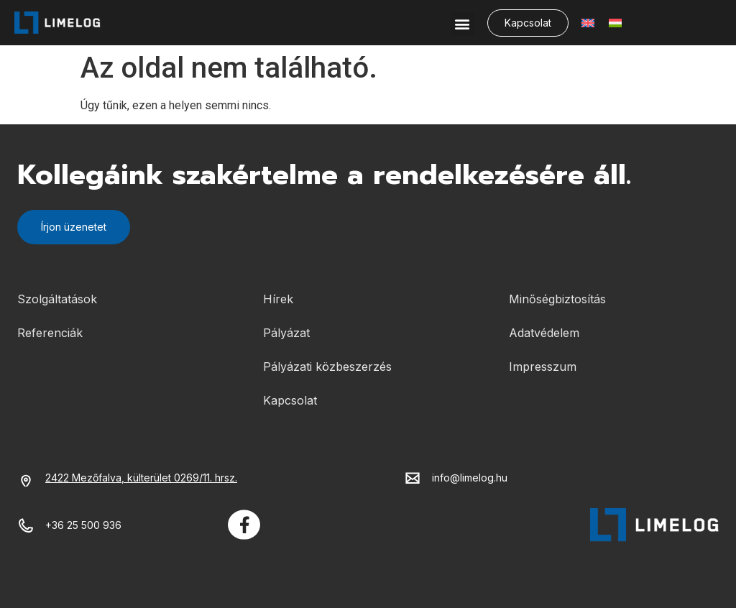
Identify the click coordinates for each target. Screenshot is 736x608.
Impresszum (542, 366)
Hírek (278, 299)
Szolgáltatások (57, 299)
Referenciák (50, 333)
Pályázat (286, 333)
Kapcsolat (290, 400)
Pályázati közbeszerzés (327, 366)
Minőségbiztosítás (557, 299)
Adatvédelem (544, 333)
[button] (462, 24)
